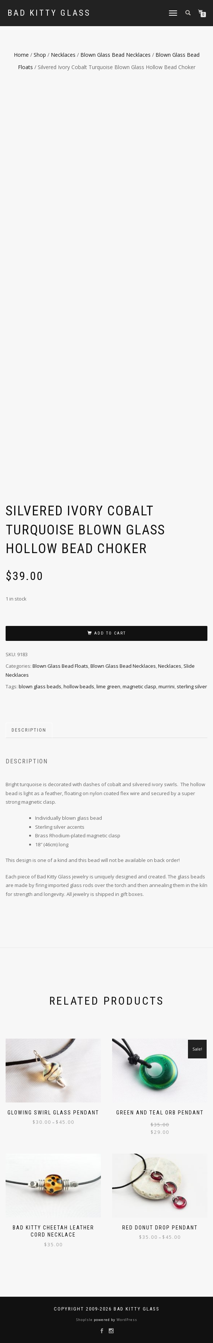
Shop (40, 54)
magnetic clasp (139, 686)
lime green (108, 686)
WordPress (126, 1319)
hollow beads (79, 686)
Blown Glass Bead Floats (60, 666)
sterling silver (192, 686)
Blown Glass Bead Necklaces (115, 54)
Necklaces (63, 54)
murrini (166, 686)
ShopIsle (85, 1319)
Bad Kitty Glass (49, 13)
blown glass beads (40, 686)
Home (21, 54)
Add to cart (110, 633)
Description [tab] (29, 730)
